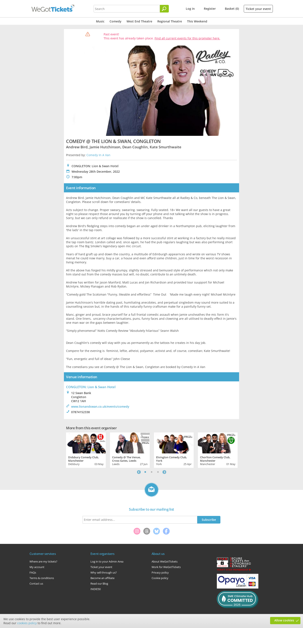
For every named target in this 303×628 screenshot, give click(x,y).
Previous (139, 472)
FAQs (33, 572)
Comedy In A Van (98, 155)
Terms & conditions (42, 578)
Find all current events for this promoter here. (187, 38)
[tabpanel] (86, 449)
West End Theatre (139, 21)
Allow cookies (284, 620)
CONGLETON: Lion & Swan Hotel (91, 387)
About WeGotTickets (165, 561)
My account (37, 567)
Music (100, 21)
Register (210, 9)
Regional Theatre (169, 21)
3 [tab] (158, 472)
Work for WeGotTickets (166, 567)
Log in (190, 9)
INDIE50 (95, 589)
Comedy (115, 21)
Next (164, 472)
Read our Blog (99, 583)
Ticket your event (258, 9)
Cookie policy (160, 578)
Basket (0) (232, 9)
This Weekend (197, 21)
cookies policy (27, 623)
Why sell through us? (103, 572)
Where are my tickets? (43, 561)
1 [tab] (145, 472)
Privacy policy (160, 572)
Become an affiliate (102, 578)
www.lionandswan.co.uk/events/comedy (100, 406)
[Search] (164, 9)
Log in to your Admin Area (106, 561)
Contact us (36, 583)
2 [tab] (151, 472)
